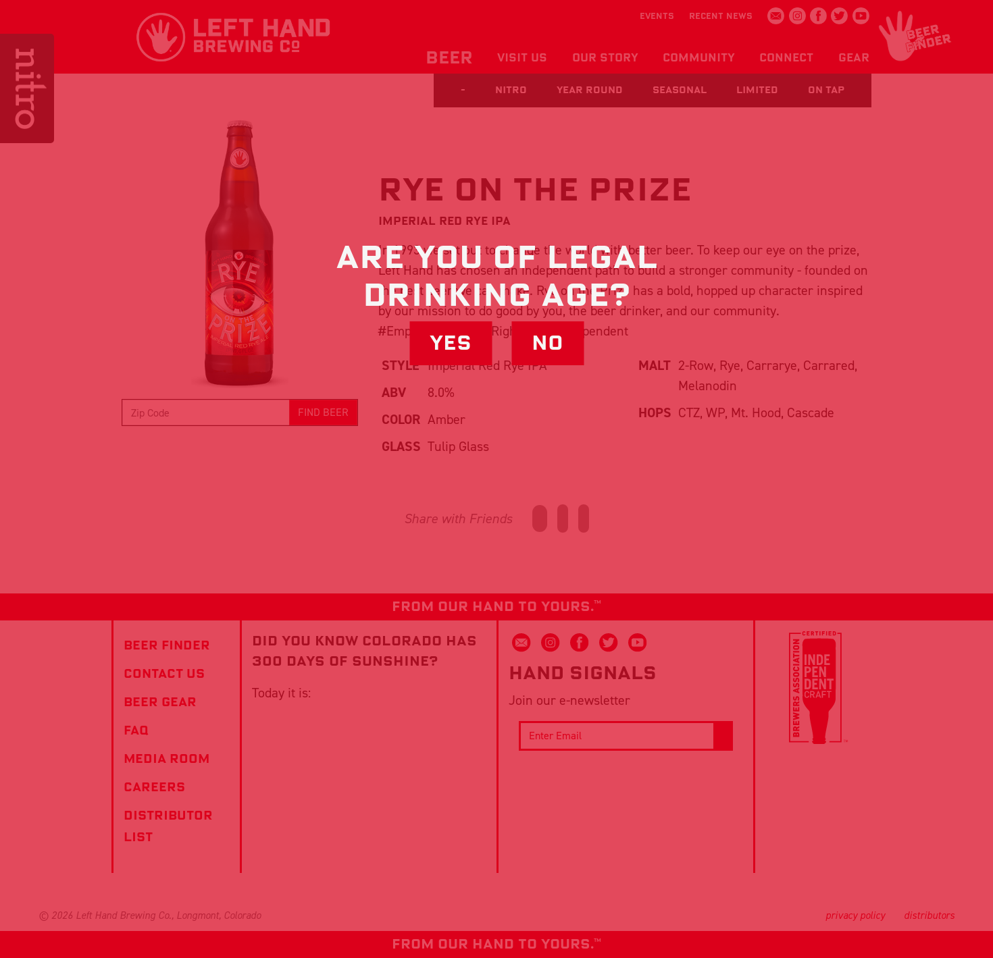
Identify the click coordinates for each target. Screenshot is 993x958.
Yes (451, 343)
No (547, 343)
